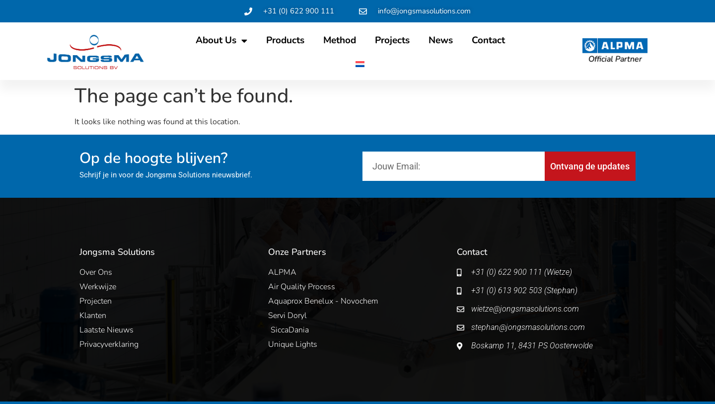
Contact (488, 40)
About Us (221, 40)
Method (339, 40)
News (441, 40)
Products (285, 40)
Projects (392, 40)
